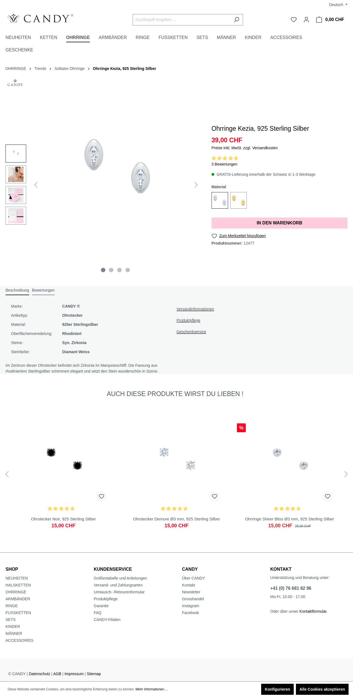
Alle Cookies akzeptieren (322, 689)
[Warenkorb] (330, 19)
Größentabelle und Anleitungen (120, 578)
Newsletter (191, 592)
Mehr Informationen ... (151, 689)
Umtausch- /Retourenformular (119, 592)
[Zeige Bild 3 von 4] (119, 270)
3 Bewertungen (224, 164)
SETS (11, 619)
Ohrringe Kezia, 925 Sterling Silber (124, 68)
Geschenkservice (191, 331)
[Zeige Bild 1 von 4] (103, 270)
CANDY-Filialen (107, 619)
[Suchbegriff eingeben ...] (181, 19)
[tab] (17, 290)
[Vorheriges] (36, 185)
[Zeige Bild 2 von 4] (111, 270)
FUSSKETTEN (18, 612)
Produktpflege (188, 320)
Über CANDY (193, 578)
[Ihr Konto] (306, 19)
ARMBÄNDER (18, 599)
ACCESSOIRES (19, 640)
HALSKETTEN (18, 585)
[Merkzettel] (293, 19)
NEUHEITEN (17, 578)
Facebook (190, 612)
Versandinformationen (195, 309)
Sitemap (94, 674)
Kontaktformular (313, 611)
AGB (57, 674)
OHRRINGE (16, 592)
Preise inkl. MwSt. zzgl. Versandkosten (245, 148)
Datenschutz (39, 674)
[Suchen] (236, 19)
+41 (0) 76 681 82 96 (290, 588)
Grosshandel (193, 599)
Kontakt (188, 585)
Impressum (74, 674)
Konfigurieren (277, 689)
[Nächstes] (196, 185)
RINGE (12, 606)
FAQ (97, 612)
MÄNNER (14, 633)
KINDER (13, 626)
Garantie (101, 606)
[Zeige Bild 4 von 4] (127, 270)
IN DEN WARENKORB (279, 223)
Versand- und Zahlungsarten (118, 585)
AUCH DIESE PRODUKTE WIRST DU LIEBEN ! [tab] (175, 393)
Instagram (190, 606)
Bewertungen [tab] (43, 290)
